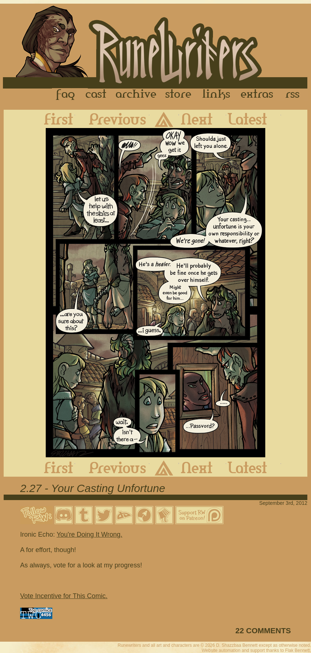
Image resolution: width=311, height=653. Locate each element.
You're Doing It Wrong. (90, 534)
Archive (136, 94)
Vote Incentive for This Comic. (64, 596)
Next (202, 119)
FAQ (66, 94)
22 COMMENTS (263, 630)
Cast (96, 94)
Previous (112, 119)
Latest (253, 119)
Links (216, 94)
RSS (294, 94)
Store (178, 94)
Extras (258, 94)
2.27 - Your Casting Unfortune (92, 488)
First (52, 119)
